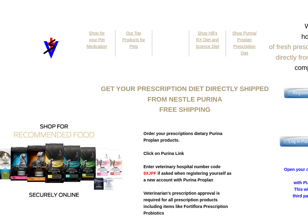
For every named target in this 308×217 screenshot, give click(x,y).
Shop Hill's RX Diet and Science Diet (207, 40)
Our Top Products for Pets (133, 40)
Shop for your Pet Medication (97, 40)
